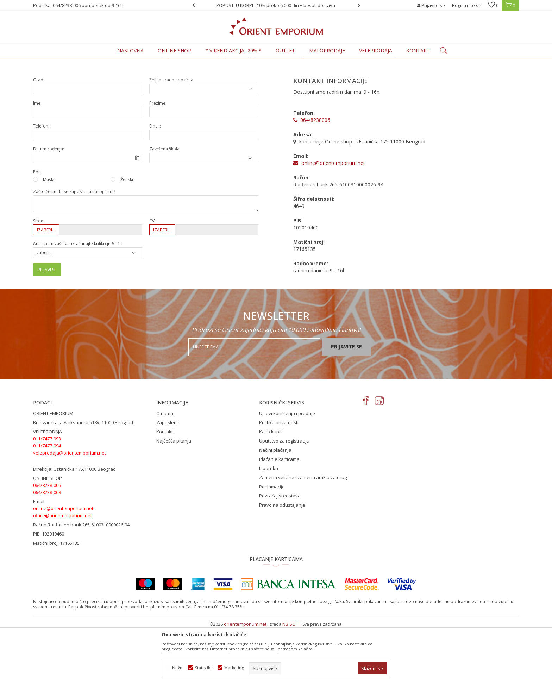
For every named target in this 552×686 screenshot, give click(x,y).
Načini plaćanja (275, 508)
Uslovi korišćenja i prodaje (287, 471)
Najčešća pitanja (173, 499)
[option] (276, 5)
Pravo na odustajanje (282, 563)
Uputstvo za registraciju (284, 499)
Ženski (126, 237)
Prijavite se (346, 404)
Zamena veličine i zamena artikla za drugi (303, 535)
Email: (155, 184)
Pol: (36, 230)
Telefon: (41, 184)
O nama (164, 471)
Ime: (37, 161)
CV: (152, 279)
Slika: (38, 279)
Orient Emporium (50, 62)
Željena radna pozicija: (171, 138)
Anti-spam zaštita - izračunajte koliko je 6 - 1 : (77, 301)
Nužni (177, 667)
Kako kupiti (271, 490)
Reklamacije (272, 545)
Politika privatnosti (279, 480)
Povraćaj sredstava (280, 554)
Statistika (204, 667)
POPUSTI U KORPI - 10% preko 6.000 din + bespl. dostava (275, 5)
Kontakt (164, 490)
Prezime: (158, 161)
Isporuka (268, 526)
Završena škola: (165, 207)
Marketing (234, 667)
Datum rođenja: (48, 207)
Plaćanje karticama (279, 517)
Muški (48, 237)
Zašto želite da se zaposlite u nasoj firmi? (74, 249)
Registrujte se (466, 5)
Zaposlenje (168, 480)
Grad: (38, 138)
